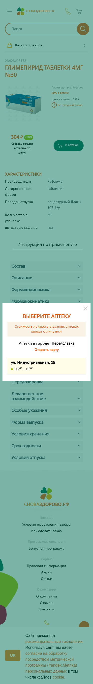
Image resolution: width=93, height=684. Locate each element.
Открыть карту (46, 350)
